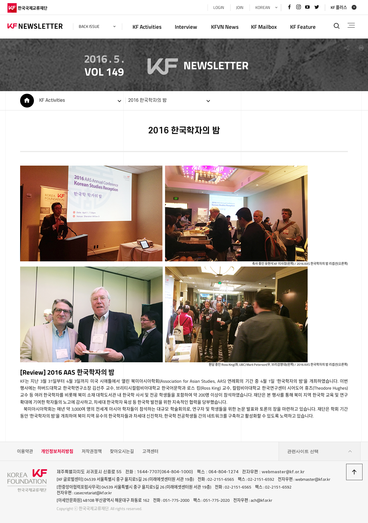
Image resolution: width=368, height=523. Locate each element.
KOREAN (262, 7)
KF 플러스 (339, 7)
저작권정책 (92, 451)
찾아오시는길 (122, 451)
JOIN (239, 7)
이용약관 (25, 451)
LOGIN (218, 7)
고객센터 (150, 451)
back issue (89, 26)
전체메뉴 (351, 25)
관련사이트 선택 (319, 451)
